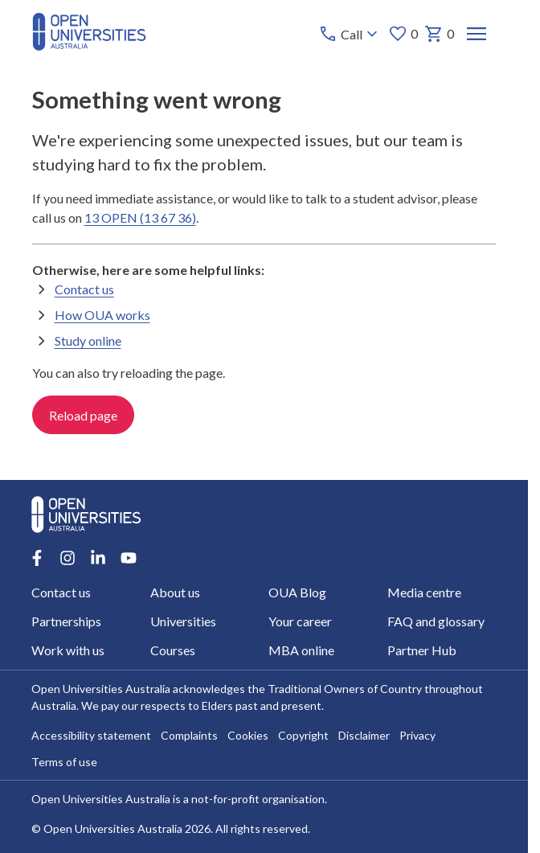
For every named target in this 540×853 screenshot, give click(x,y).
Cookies (247, 735)
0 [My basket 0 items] (439, 33)
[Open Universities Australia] (89, 45)
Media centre (424, 592)
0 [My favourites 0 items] (403, 33)
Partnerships (66, 621)
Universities (183, 621)
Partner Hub (421, 650)
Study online (88, 340)
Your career (301, 621)
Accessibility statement (91, 735)
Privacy (417, 735)
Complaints (189, 735)
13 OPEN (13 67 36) (140, 217)
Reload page (83, 415)
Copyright (303, 735)
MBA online (302, 650)
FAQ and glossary (436, 621)
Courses (172, 650)
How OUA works (102, 314)
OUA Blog (298, 592)
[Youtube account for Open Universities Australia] (128, 558)
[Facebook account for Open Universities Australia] (37, 558)
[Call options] (350, 34)
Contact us (84, 289)
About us (175, 592)
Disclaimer (364, 735)
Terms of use (64, 762)
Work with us (67, 650)
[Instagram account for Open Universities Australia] (67, 558)
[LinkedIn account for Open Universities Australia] (98, 558)
